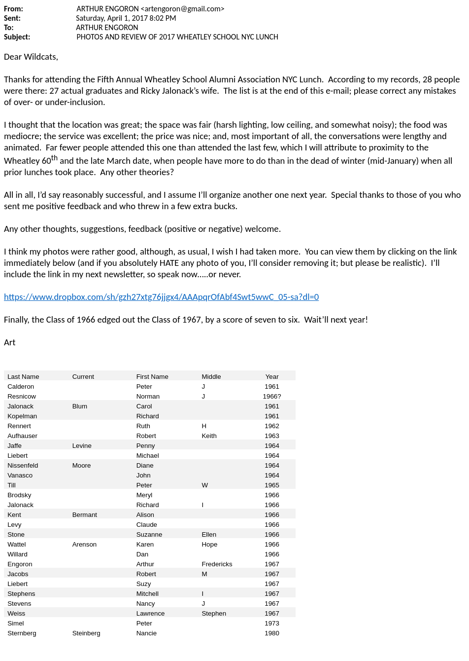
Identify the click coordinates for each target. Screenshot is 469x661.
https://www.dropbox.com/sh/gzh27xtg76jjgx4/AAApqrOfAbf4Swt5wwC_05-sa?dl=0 (161, 296)
